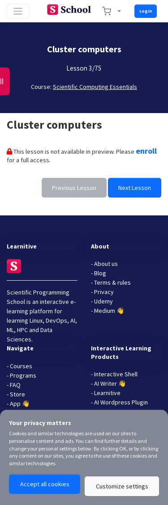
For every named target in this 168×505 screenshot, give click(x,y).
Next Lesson (134, 188)
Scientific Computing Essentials (95, 87)
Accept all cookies (44, 484)
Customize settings (122, 486)
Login (145, 11)
